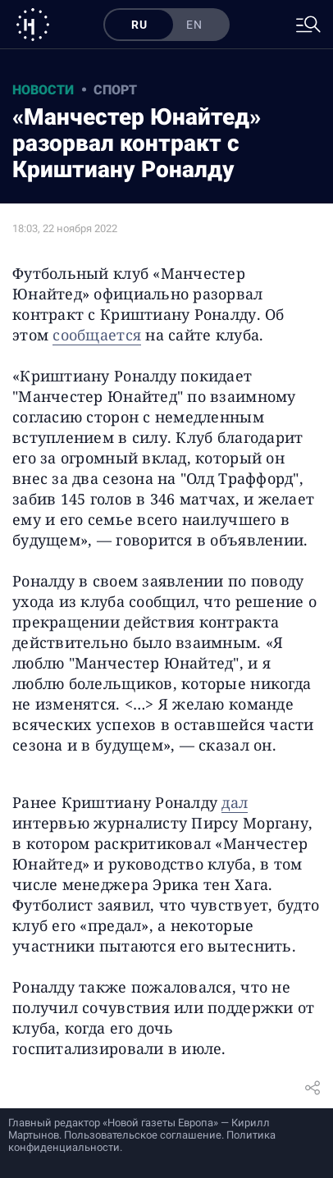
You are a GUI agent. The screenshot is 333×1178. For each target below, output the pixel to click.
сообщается (96, 335)
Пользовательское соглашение (142, 1135)
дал (234, 802)
